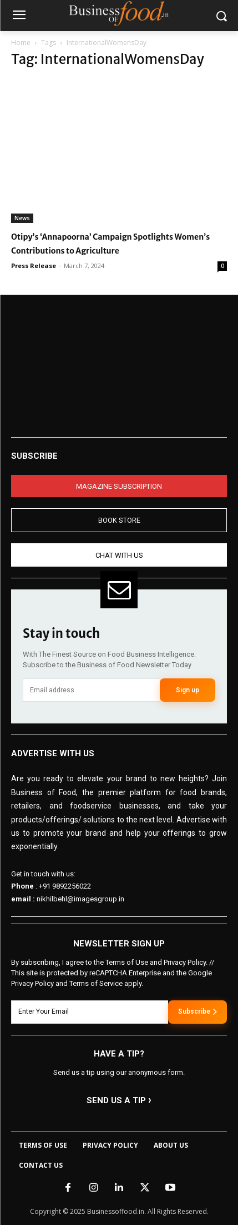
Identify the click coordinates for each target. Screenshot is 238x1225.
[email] (91, 690)
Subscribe (197, 1011)
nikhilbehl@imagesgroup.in (80, 899)
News (22, 218)
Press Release (33, 265)
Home (21, 42)
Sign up (187, 690)
